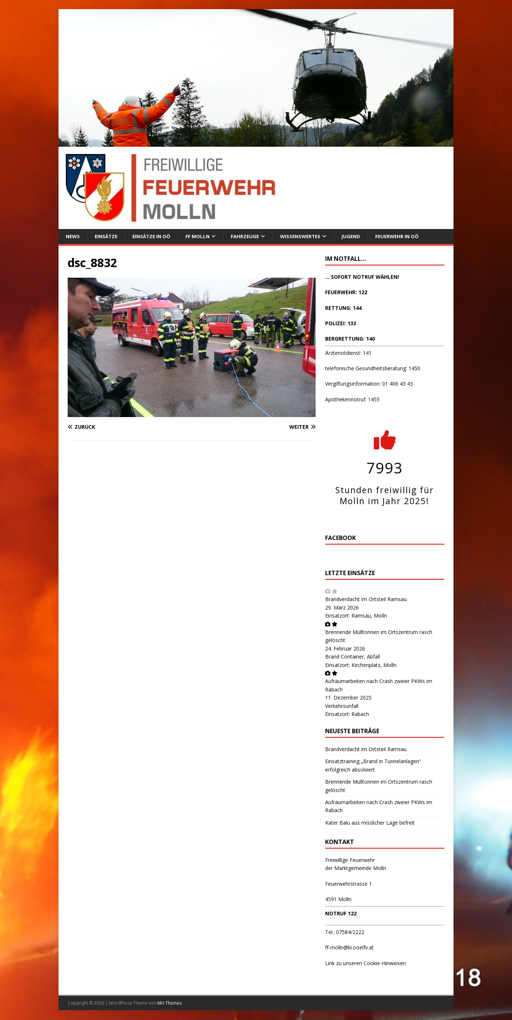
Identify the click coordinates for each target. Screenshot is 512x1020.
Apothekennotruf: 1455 (352, 399)
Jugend (363, 236)
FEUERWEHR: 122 (346, 292)
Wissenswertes (310, 236)
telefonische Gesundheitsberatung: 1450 (372, 368)
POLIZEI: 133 (340, 323)
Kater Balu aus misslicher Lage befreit (370, 823)
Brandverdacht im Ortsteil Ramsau (366, 599)
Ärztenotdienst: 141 (348, 353)
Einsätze (108, 236)
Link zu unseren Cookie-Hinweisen (365, 963)
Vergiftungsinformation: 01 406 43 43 (369, 384)
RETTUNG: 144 (343, 308)
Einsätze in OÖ (155, 236)
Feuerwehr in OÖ (411, 236)
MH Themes (169, 1003)
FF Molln (204, 236)
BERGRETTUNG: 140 (350, 339)
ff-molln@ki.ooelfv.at (349, 948)
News (73, 236)
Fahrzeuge (252, 236)
